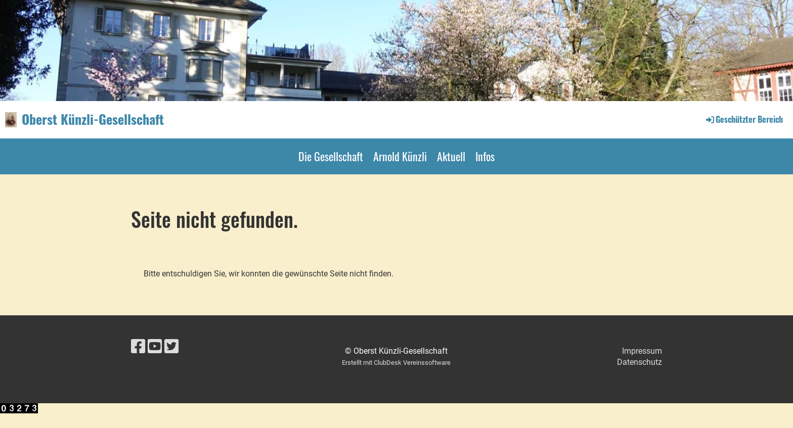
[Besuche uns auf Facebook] (138, 346)
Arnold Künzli (400, 156)
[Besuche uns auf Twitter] (171, 346)
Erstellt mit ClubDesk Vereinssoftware (396, 362)
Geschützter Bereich (743, 119)
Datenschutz (639, 362)
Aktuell (451, 156)
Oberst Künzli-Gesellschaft (93, 119)
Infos (485, 156)
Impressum (642, 351)
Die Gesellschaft (330, 156)
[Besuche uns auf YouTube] (155, 346)
